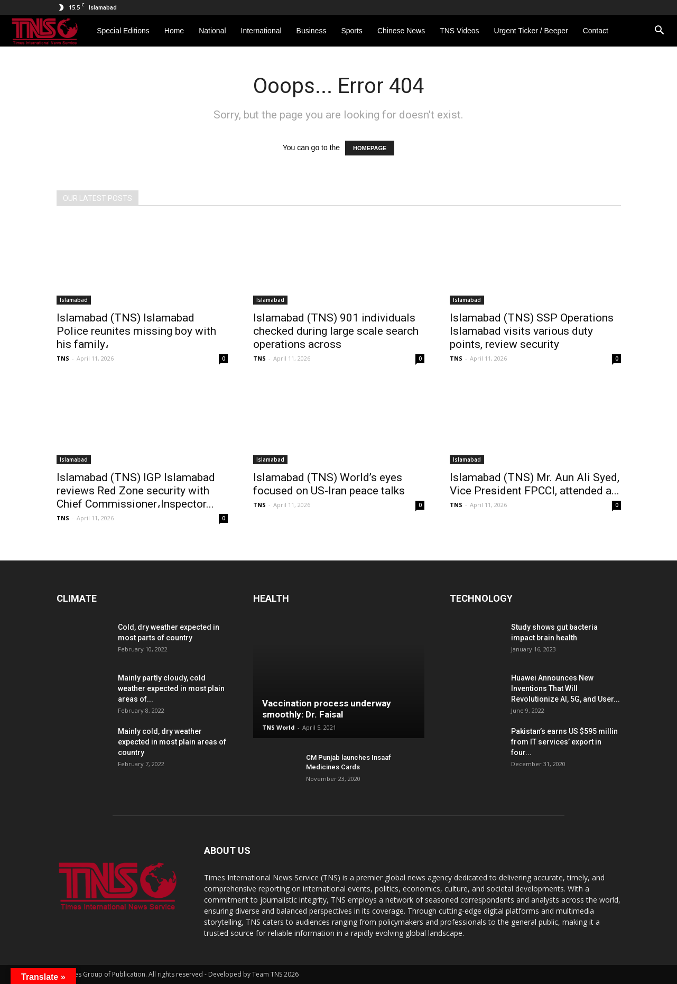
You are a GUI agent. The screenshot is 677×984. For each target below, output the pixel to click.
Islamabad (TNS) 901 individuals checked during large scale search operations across (336, 331)
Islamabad (74, 300)
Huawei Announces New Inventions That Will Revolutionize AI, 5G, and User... (565, 688)
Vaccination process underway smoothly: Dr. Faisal (326, 709)
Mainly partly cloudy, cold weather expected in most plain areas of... (171, 688)
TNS (63, 358)
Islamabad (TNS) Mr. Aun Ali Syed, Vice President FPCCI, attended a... (534, 484)
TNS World (278, 727)
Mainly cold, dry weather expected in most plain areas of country (172, 742)
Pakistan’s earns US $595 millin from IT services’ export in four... (564, 742)
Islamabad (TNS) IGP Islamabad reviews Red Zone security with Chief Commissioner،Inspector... (136, 490)
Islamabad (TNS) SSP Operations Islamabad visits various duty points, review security (532, 331)
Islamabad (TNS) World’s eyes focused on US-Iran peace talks (329, 484)
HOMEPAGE (369, 148)
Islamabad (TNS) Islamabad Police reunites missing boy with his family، (136, 331)
